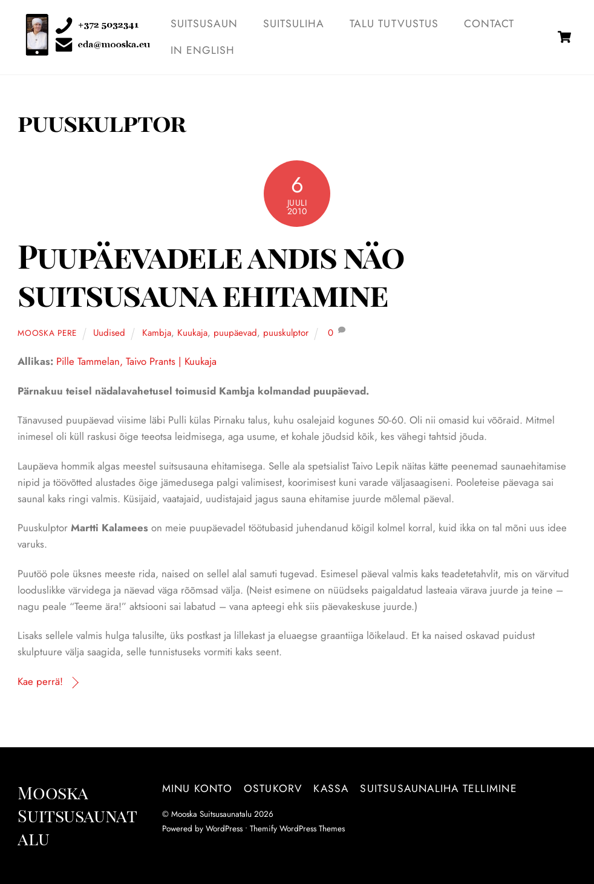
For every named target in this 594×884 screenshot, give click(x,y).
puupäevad (235, 332)
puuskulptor (285, 332)
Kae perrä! (40, 681)
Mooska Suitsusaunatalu (211, 814)
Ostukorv (273, 788)
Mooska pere (47, 333)
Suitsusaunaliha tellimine (438, 788)
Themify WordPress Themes (297, 828)
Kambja (156, 332)
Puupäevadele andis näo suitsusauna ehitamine (211, 274)
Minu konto (197, 788)
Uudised (109, 332)
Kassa (330, 788)
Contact (489, 23)
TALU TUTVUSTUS (394, 23)
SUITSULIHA (294, 23)
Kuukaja (192, 332)
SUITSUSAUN (204, 23)
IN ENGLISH (203, 50)
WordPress (224, 828)
